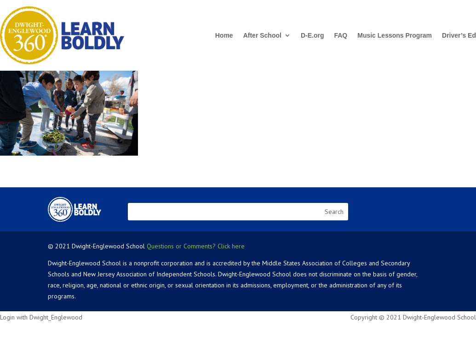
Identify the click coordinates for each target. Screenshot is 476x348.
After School (262, 35)
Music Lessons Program (394, 35)
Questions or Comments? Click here (196, 246)
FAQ (340, 35)
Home (224, 35)
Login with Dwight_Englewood (41, 317)
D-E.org (312, 35)
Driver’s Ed (459, 35)
